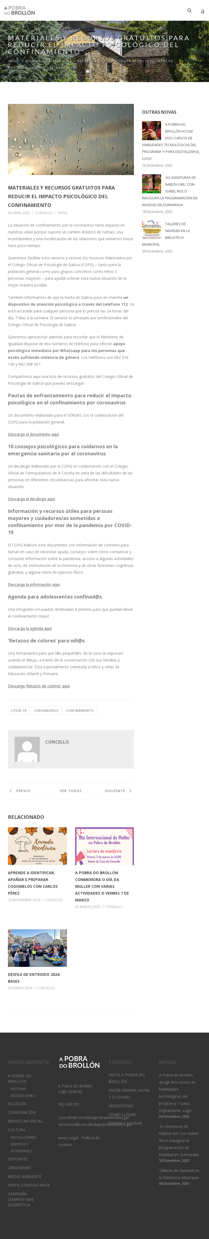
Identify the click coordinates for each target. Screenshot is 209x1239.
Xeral (63, 212)
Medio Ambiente (24, 1176)
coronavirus (46, 710)
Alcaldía (17, 1103)
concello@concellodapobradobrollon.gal (93, 1117)
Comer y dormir (125, 1123)
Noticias (35, 61)
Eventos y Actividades (21, 1147)
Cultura (16, 1129)
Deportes (18, 1159)
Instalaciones (23, 1137)
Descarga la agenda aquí (29, 628)
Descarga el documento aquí (33, 434)
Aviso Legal (68, 1137)
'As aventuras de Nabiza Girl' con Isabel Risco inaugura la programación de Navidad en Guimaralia (170, 191)
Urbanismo (19, 1167)
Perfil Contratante (29, 1185)
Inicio (14, 61)
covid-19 (19, 710)
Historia (18, 1089)
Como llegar (122, 1114)
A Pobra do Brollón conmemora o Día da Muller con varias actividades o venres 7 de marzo (102, 886)
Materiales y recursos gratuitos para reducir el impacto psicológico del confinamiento (61, 196)
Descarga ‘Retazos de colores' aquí (39, 685)
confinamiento (80, 710)
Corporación (22, 1112)
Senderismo (121, 1105)
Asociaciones (23, 1095)
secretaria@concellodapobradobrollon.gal (94, 1124)
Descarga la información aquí (34, 584)
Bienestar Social (25, 1121)
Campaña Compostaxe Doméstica (21, 1199)
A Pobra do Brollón (20, 1078)
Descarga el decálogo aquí (31, 498)
